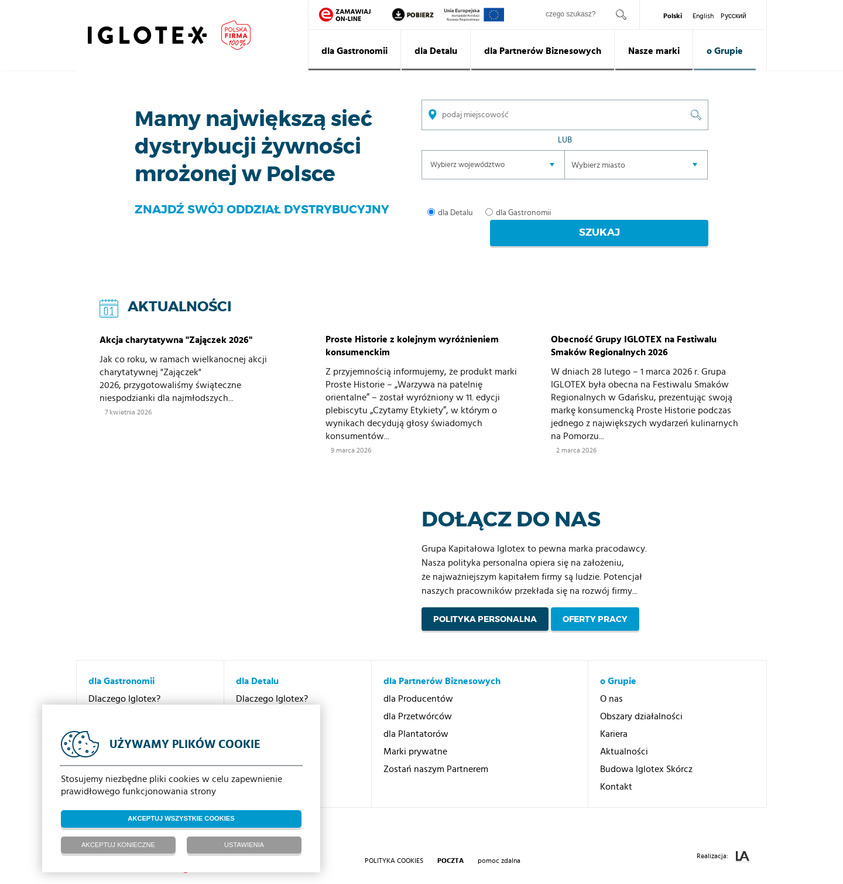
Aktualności (624, 734)
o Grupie (725, 51)
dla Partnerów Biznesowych (542, 51)
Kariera (614, 717)
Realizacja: (723, 839)
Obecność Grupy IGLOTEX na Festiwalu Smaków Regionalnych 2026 (634, 329)
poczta (450, 843)
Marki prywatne (415, 734)
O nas (611, 681)
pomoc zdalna (499, 843)
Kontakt (616, 769)
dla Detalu (435, 51)
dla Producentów (418, 681)
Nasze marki (654, 51)
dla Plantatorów (415, 717)
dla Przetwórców (417, 699)
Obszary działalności (641, 699)
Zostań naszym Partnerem (435, 752)
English (703, 15)
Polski (672, 15)
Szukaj (646, 213)
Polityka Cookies (394, 843)
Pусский (733, 15)
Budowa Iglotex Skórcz (646, 752)
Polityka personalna (485, 602)
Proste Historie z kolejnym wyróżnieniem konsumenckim (412, 329)
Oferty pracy (595, 602)
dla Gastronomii (354, 51)
